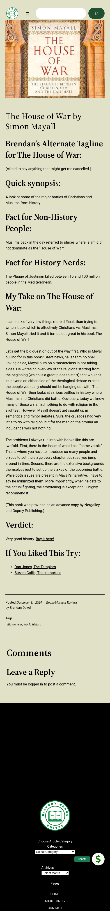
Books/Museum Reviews (62, 602)
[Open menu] (27, 13)
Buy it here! (45, 539)
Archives (47, 868)
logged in (35, 684)
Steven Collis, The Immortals (37, 573)
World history (32, 624)
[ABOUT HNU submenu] (64, 901)
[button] (98, 859)
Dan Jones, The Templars (35, 567)
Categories (55, 847)
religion (10, 624)
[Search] (96, 13)
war (19, 624)
